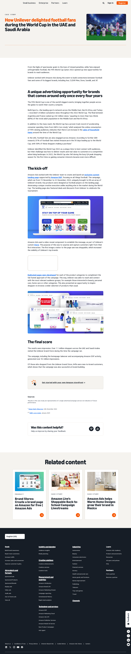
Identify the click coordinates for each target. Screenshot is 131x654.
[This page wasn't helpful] (91, 429)
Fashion (74, 564)
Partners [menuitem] (110, 570)
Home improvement (78, 580)
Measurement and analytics (46, 578)
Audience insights (44, 550)
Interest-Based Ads (47, 643)
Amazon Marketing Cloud (47, 613)
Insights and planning (47, 547)
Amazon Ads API (44, 617)
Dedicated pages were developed (42, 275)
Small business (29, 3)
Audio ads (8, 593)
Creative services (44, 567)
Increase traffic (9, 557)
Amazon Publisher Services (47, 620)
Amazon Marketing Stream (47, 590)
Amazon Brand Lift (45, 586)
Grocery (74, 570)
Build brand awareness (12, 550)
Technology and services (48, 606)
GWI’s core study (35, 413)
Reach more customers (12, 554)
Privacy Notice (33, 643)
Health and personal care (80, 574)
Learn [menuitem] (108, 547)
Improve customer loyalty (13, 564)
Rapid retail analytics (45, 600)
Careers (87, 643)
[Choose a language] (15, 536)
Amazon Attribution (45, 583)
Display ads (8, 586)
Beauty (74, 554)
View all (7, 600)
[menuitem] (15, 588)
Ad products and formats (11, 571)
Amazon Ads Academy (113, 550)
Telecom (75, 587)
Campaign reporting (45, 593)
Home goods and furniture (80, 577)
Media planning (43, 554)
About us (8, 643)
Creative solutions (46, 560)
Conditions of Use (20, 643)
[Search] (103, 3)
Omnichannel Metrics (45, 596)
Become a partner (111, 577)
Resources (109, 557)
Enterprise (43, 3)
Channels (76, 600)
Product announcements (114, 554)
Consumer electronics (79, 557)
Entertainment (77, 560)
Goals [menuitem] (7, 547)
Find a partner (110, 574)
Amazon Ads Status (75, 643)
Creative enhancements (46, 564)
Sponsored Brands (10, 583)
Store (36, 245)
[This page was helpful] (97, 429)
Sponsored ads (9, 576)
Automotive (76, 550)
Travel (74, 594)
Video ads (8, 590)
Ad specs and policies (113, 560)
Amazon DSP (56, 177)
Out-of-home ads (10, 596)
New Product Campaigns (46, 627)
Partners (55, 3)
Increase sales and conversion (14, 560)
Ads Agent (42, 630)
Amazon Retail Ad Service (47, 623)
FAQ (107, 564)
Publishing (75, 584)
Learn (64, 3)
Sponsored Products (11, 580)
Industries (76, 547)
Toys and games (77, 591)
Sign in (110, 3)
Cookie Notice (61, 643)
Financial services (77, 567)
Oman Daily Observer (36, 409)
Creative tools (43, 570)
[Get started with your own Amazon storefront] (63, 383)
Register (122, 3)
